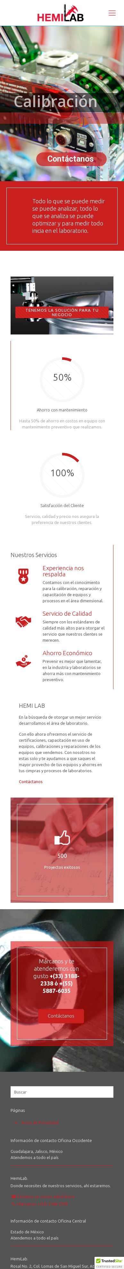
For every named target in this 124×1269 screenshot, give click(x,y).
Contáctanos (31, 781)
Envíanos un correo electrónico (46, 1196)
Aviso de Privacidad (40, 1122)
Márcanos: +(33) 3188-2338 (42, 1204)
